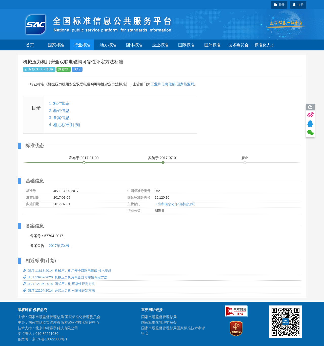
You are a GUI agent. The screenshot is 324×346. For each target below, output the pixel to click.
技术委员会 (238, 45)
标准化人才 (264, 45)
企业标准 (160, 45)
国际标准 (186, 45)
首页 (30, 45)
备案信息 (61, 118)
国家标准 (56, 45)
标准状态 (61, 103)
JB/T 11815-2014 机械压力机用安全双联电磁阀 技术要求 (67, 271)
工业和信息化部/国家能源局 (172, 84)
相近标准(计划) (66, 125)
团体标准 (134, 45)
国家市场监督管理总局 (159, 317)
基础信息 (61, 110)
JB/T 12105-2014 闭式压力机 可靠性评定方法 (59, 284)
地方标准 (108, 45)
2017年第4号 (59, 246)
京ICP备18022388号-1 (49, 339)
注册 (298, 5)
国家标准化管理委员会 (159, 322)
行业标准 (82, 45)
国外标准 (212, 45)
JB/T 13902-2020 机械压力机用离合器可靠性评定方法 (65, 277)
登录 (279, 5)
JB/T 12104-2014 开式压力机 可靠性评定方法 (59, 290)
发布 (84, 158)
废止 (244, 158)
